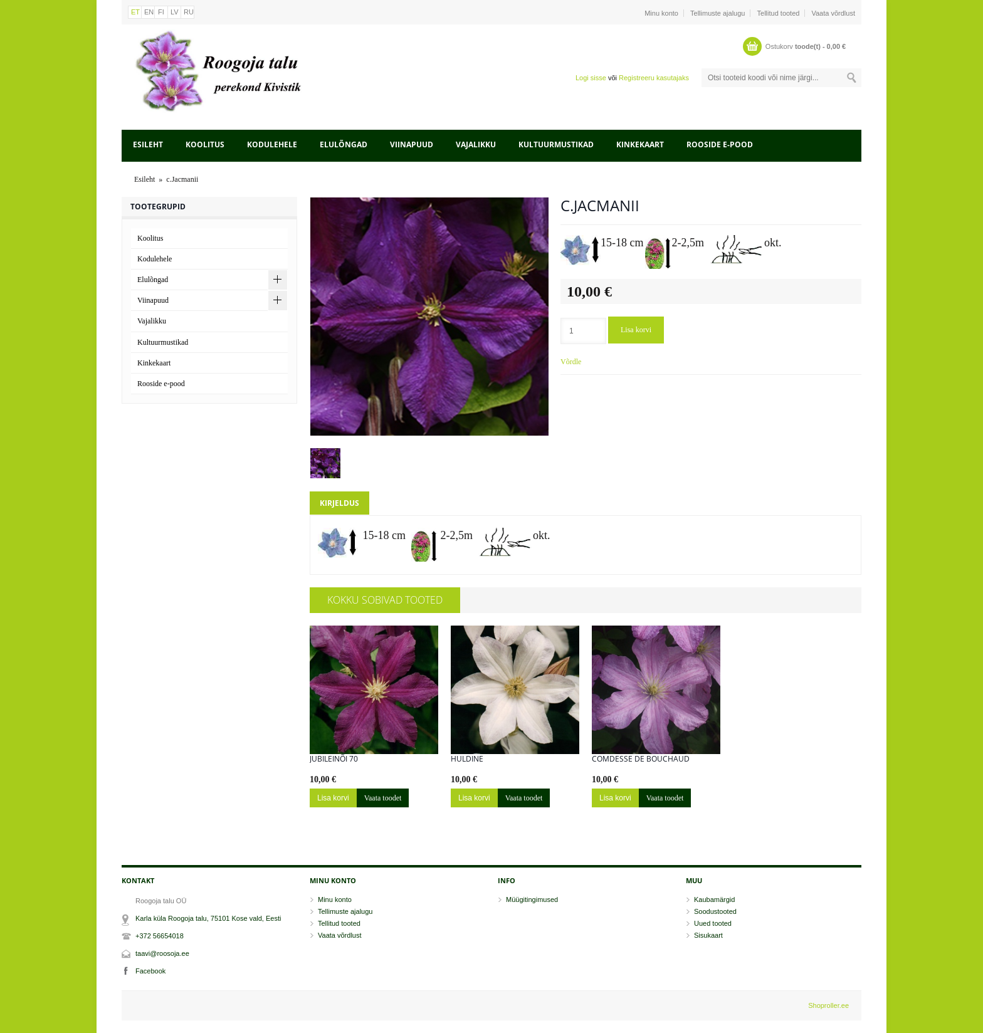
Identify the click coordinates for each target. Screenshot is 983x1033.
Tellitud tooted (778, 13)
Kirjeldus (339, 503)
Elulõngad (343, 144)
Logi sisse (591, 77)
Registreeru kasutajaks (654, 77)
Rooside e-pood (719, 144)
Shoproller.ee (828, 1005)
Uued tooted (713, 923)
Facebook (150, 971)
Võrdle (570, 361)
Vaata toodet (383, 798)
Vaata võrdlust (833, 13)
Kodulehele (272, 144)
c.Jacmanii (182, 179)
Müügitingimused (532, 899)
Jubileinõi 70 (334, 759)
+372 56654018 (159, 936)
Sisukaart (708, 935)
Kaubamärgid (714, 899)
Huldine (467, 759)
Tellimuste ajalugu (717, 13)
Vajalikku (476, 144)
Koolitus (205, 144)
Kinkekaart (640, 144)
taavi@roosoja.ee (162, 953)
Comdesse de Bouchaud (641, 759)
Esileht (148, 144)
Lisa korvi (636, 329)
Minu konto (661, 13)
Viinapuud (411, 144)
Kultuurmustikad (556, 144)
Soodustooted (715, 911)
